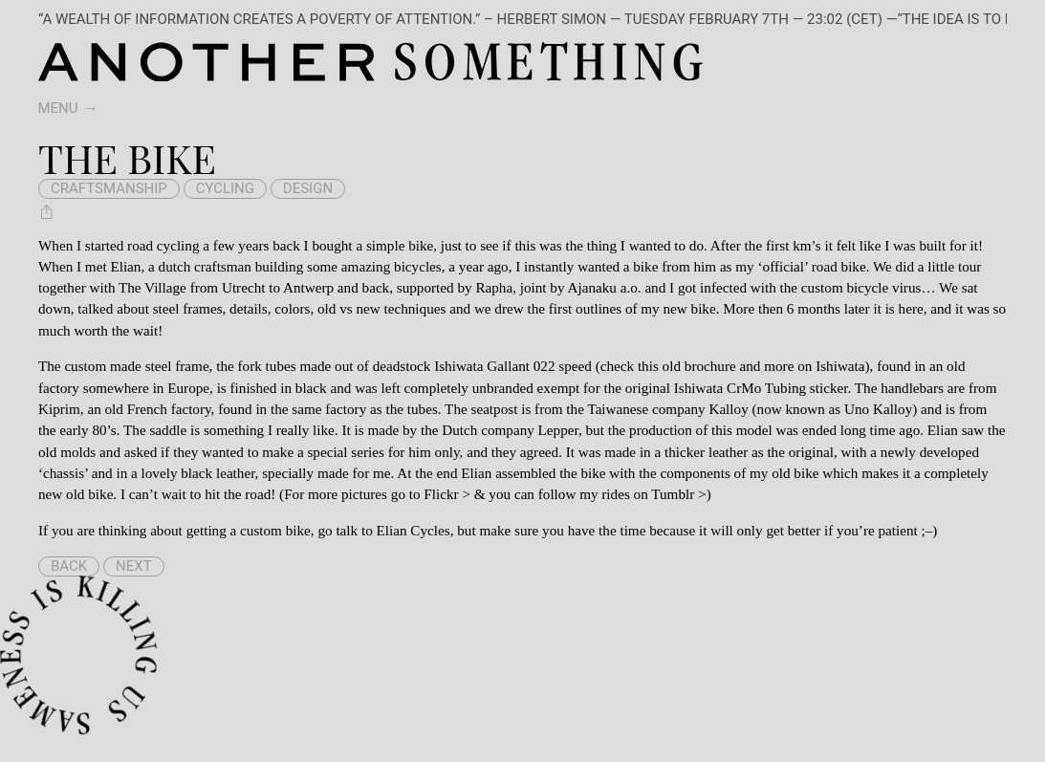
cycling (225, 188)
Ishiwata (840, 366)
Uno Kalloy (878, 409)
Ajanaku (591, 287)
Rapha (493, 287)
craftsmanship (109, 188)
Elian (125, 266)
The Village (152, 287)
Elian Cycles (413, 530)
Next (134, 566)
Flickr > (447, 494)
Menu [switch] (58, 108)
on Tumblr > (670, 494)
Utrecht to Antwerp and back (305, 287)
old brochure (699, 366)
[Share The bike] (46, 211)
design (308, 188)
